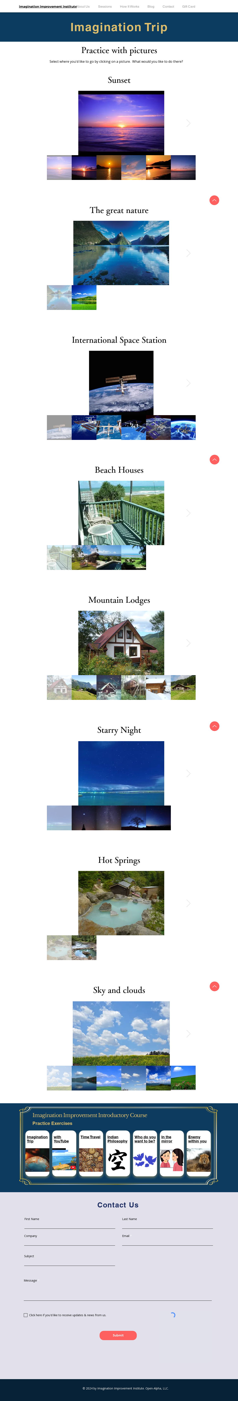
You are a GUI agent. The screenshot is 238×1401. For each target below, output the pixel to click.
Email (125, 1235)
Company (30, 1235)
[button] (90, 1137)
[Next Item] (188, 123)
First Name (31, 1219)
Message (30, 1280)
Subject (29, 1256)
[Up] (214, 200)
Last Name (129, 1219)
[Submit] (118, 1335)
